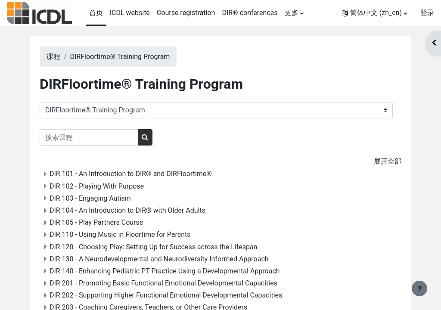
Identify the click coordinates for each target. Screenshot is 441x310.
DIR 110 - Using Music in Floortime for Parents (131, 234)
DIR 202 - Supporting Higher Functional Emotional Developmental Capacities (176, 295)
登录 (427, 13)
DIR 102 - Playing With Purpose (107, 186)
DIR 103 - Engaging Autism (101, 198)
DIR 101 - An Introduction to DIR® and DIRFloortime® (141, 174)
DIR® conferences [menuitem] (249, 13)
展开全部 (377, 161)
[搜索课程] (99, 137)
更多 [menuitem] (291, 13)
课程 (64, 57)
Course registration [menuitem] (186, 13)
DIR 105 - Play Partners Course (107, 222)
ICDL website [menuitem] (130, 13)
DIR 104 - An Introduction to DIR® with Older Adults (138, 210)
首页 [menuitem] (96, 13)
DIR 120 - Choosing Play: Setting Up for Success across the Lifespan (164, 247)
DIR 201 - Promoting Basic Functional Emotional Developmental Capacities (174, 283)
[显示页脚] (419, 288)
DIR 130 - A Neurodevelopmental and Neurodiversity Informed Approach (170, 259)
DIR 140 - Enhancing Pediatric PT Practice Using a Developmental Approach (175, 271)
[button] (374, 13)
